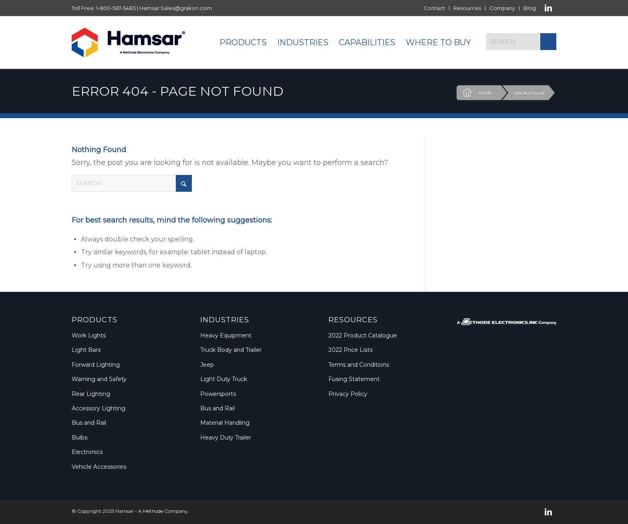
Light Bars (86, 349)
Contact (434, 8)
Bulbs (79, 437)
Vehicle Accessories (99, 466)
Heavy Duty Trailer (225, 437)
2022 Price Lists (350, 349)
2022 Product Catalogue (362, 335)
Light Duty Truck (223, 379)
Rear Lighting (91, 394)
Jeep (207, 364)
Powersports (218, 394)
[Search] (521, 41)
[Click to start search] (548, 41)
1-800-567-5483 (116, 8)
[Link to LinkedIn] (548, 8)
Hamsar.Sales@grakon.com (175, 8)
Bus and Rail (89, 422)
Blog (529, 8)
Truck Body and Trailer (231, 349)
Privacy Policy (347, 394)
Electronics (87, 452)
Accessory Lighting (98, 408)
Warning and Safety (99, 379)
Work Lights (89, 335)
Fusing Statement (354, 379)
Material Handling (225, 422)
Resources (467, 8)
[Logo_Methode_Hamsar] (128, 42)
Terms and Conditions (358, 364)
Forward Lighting (96, 364)
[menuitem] (434, 8)
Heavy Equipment (226, 335)
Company (502, 8)
